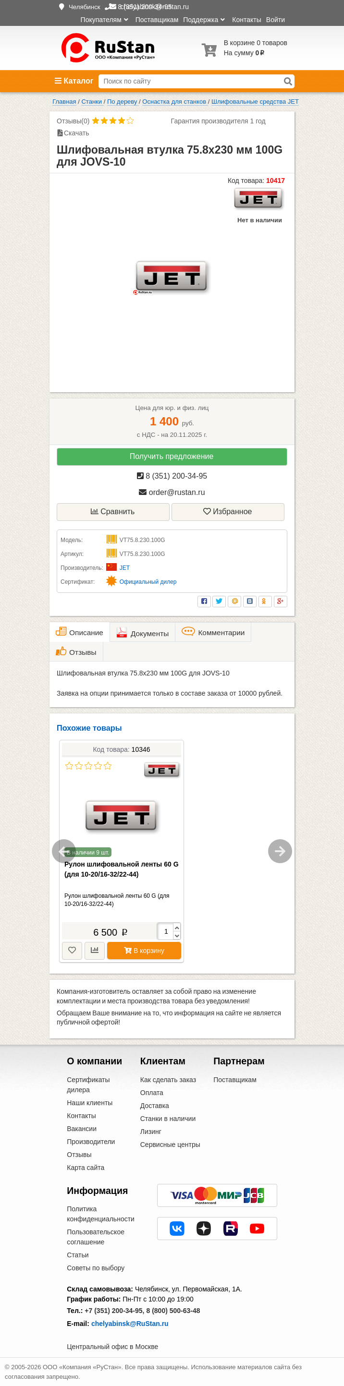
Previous (64, 851)
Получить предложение (172, 456)
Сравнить (113, 511)
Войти (275, 20)
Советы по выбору (95, 1268)
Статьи (77, 1255)
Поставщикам (157, 20)
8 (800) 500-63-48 (173, 1310)
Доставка (154, 1105)
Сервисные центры (170, 1144)
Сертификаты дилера (88, 1085)
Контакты (246, 20)
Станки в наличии (168, 1118)
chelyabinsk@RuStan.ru (130, 1323)
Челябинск (84, 7)
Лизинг (150, 1131)
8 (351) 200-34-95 (172, 476)
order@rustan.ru (172, 492)
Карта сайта (85, 1167)
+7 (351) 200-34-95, (114, 1310)
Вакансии (82, 1129)
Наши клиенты (89, 1103)
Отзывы (79, 1154)
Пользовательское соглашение (95, 1237)
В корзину (144, 950)
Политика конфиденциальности (101, 1214)
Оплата (151, 1093)
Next (280, 851)
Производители (91, 1141)
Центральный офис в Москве (112, 1346)
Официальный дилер (148, 582)
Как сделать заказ (168, 1080)
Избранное (227, 511)
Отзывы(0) (73, 121)
